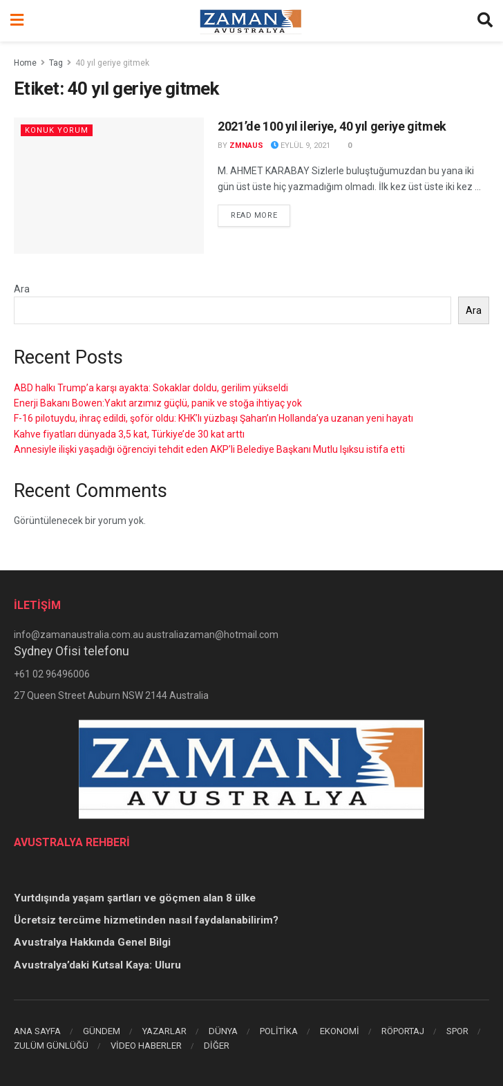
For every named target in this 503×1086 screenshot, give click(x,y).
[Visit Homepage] (251, 21)
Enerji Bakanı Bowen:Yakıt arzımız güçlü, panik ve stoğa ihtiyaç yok (158, 403)
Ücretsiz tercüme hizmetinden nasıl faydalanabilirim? (146, 920)
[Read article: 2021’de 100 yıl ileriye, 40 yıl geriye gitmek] (109, 186)
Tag (56, 63)
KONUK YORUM (56, 130)
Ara (22, 288)
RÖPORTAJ (402, 1031)
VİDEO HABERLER (146, 1045)
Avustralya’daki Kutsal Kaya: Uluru (97, 965)
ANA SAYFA (37, 1031)
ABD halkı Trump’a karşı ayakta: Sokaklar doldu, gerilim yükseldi (151, 387)
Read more (260, 214)
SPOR (457, 1031)
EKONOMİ (339, 1031)
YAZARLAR (164, 1031)
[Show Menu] (16, 20)
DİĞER (216, 1045)
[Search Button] (485, 20)
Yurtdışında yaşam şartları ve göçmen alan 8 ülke (135, 898)
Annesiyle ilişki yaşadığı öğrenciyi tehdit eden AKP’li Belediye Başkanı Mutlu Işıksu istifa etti (209, 449)
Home (25, 63)
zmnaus (246, 145)
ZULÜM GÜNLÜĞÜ (51, 1045)
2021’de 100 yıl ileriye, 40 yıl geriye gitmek (332, 126)
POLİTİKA (279, 1031)
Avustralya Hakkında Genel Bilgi (92, 942)
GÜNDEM (101, 1031)
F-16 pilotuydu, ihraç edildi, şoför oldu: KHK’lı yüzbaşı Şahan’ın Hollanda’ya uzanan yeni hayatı (213, 418)
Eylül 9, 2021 (300, 145)
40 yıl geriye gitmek (112, 63)
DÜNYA (223, 1031)
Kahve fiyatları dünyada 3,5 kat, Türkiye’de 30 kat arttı (129, 434)
